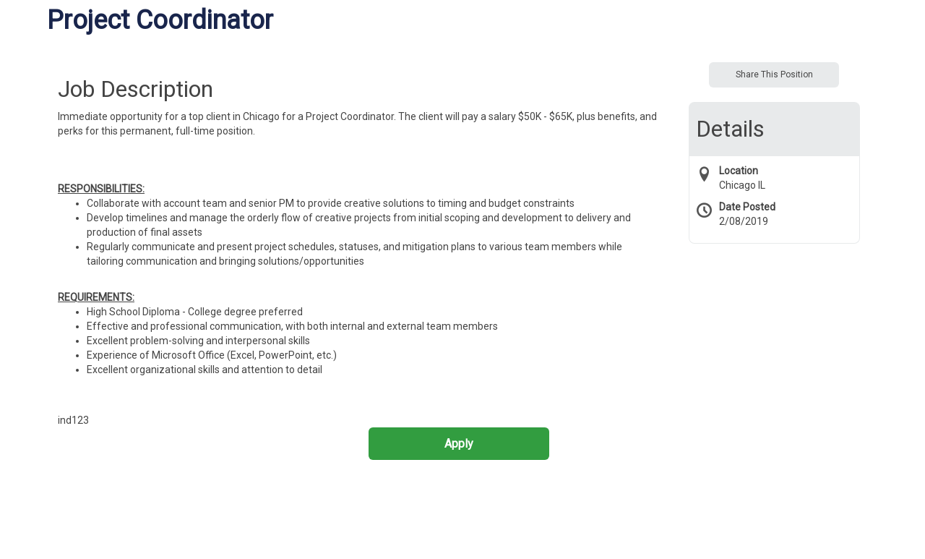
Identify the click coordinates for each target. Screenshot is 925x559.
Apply (458, 444)
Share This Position (774, 74)
